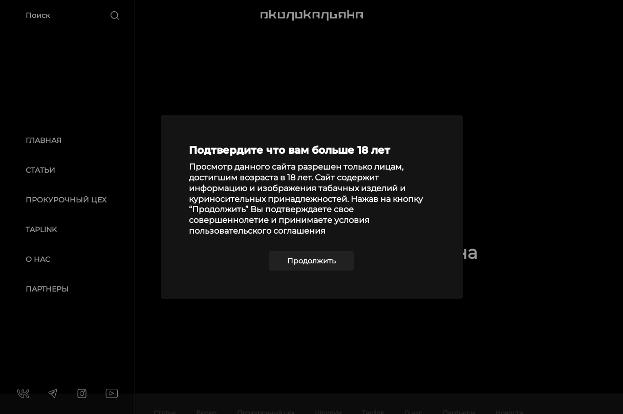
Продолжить (311, 260)
